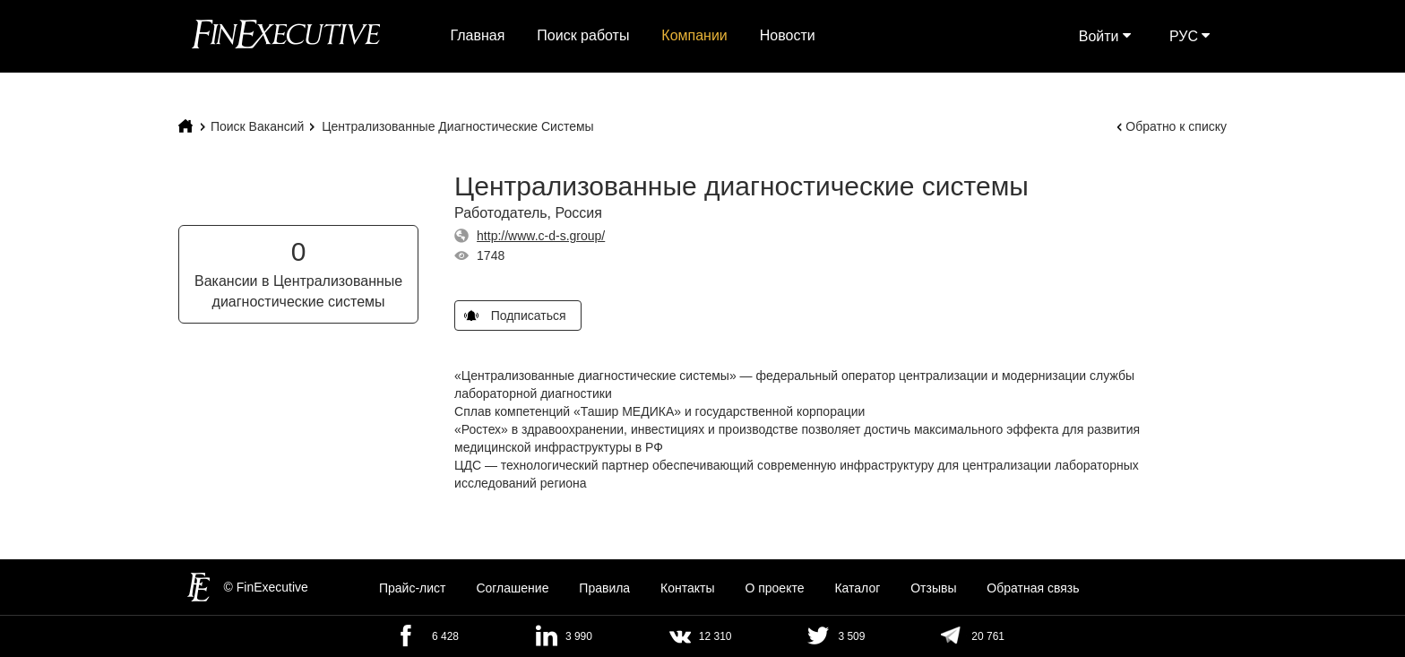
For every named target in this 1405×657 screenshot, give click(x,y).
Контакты (687, 589)
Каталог (857, 589)
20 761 (987, 636)
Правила (604, 589)
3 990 (578, 636)
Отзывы (933, 589)
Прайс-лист (412, 589)
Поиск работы (583, 35)
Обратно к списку (1176, 126)
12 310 (715, 636)
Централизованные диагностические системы (457, 126)
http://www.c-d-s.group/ (541, 236)
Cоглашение (512, 589)
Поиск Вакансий (257, 126)
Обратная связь (1033, 589)
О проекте (774, 589)
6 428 (445, 636)
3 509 (851, 636)
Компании (694, 35)
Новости (787, 35)
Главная (478, 35)
